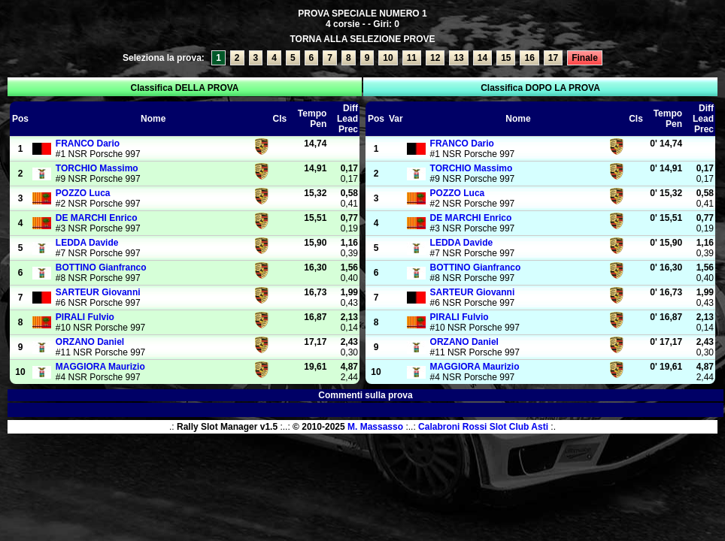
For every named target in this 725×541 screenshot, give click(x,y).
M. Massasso (375, 427)
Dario (88, 143)
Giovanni (98, 292)
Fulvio (85, 317)
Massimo (97, 168)
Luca (83, 193)
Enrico (97, 218)
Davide (87, 242)
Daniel (90, 342)
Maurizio (100, 366)
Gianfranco (101, 267)
